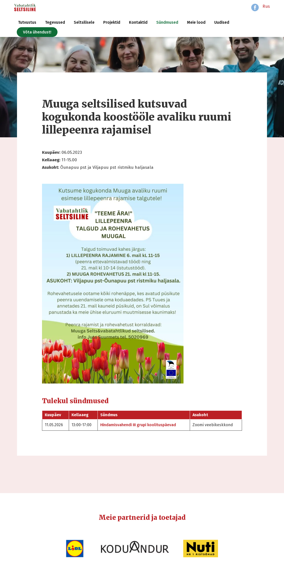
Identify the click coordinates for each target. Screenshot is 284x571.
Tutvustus (27, 22)
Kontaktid (138, 22)
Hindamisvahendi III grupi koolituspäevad (138, 424)
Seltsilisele (84, 22)
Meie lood (196, 22)
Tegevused (55, 22)
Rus (266, 6)
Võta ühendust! (37, 32)
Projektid (111, 22)
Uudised (221, 22)
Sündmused (167, 22)
